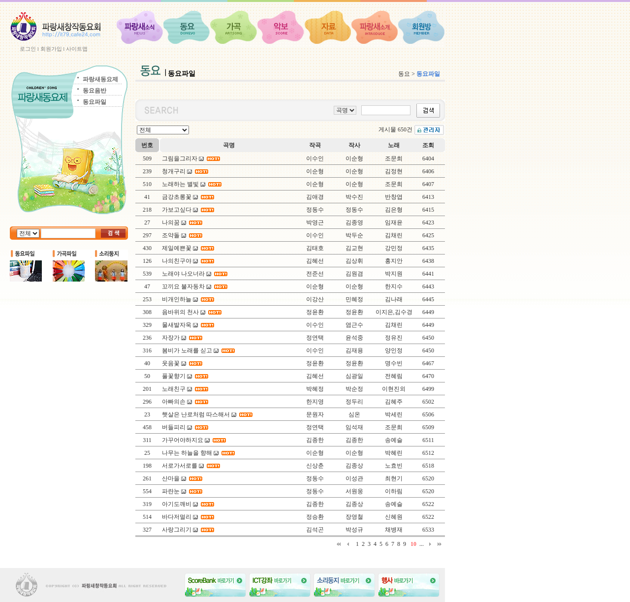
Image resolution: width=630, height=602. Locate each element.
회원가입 (51, 49)
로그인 (28, 49)
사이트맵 (77, 49)
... (421, 543)
